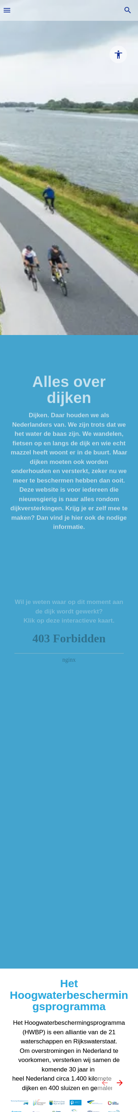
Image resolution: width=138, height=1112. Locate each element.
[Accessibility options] (118, 54)
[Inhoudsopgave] (7, 10)
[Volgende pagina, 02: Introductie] (119, 1082)
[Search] (128, 10)
